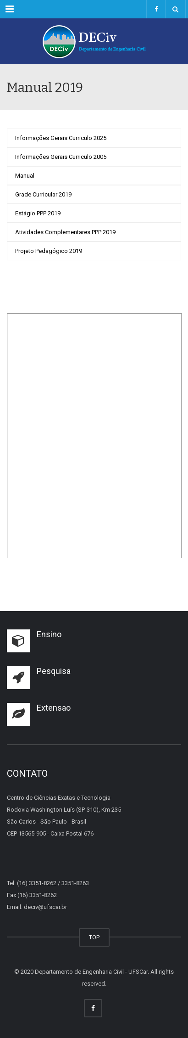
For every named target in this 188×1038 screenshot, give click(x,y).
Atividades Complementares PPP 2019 (65, 232)
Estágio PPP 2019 (38, 213)
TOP (94, 937)
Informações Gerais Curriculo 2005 (60, 156)
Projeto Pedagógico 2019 (48, 250)
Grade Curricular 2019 (43, 194)
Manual (24, 175)
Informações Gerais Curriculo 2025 (60, 138)
